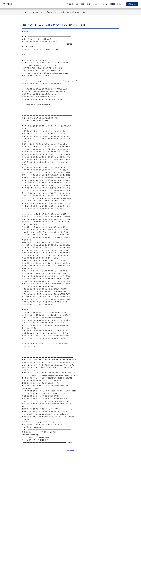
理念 (82, 4)
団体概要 (70, 4)
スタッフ (96, 4)
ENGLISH (120, 4)
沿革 (88, 4)
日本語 (112, 4)
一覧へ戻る (70, 450)
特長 (77, 4)
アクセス (105, 4)
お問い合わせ (132, 4)
